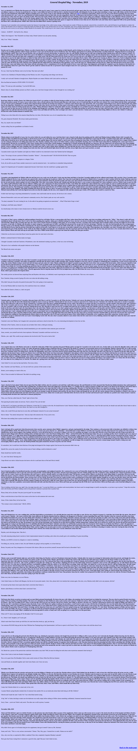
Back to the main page (128, 748)
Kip (78, 13)
